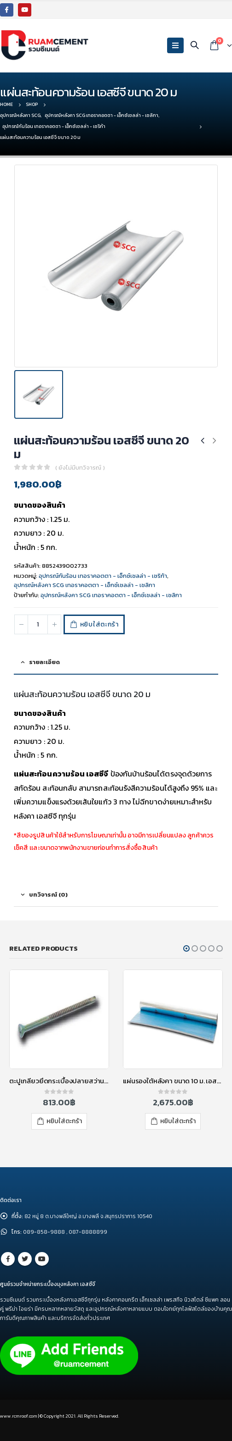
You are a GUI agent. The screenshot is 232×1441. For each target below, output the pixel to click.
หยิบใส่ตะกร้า (99, 624)
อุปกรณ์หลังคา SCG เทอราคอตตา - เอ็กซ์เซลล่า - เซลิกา (84, 585)
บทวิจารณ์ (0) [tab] (48, 894)
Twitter (25, 1259)
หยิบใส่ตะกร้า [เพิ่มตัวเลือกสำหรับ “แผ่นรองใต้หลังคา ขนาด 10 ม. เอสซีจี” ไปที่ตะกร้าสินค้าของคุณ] (178, 1121)
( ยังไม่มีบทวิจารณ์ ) (80, 467)
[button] (186, 948)
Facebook (8, 1259)
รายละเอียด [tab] (44, 662)
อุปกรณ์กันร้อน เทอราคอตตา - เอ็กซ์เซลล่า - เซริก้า (103, 575)
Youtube (42, 1259)
